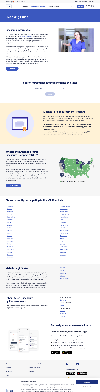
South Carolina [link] (64, 231)
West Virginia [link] (64, 249)
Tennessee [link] (63, 236)
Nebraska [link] (10, 258)
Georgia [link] (9, 225)
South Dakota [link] (64, 233)
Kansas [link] (9, 236)
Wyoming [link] (63, 255)
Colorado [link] (10, 214)
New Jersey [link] (64, 209)
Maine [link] (9, 244)
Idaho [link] (9, 228)
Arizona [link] (9, 209)
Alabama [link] (10, 206)
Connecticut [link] (11, 217)
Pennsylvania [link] (64, 225)
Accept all (87, 370)
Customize (87, 374)
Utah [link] (61, 241)
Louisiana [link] (10, 241)
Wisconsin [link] (63, 252)
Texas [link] (62, 239)
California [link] (63, 300)
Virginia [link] (62, 244)
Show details (24, 389)
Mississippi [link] (10, 249)
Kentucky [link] (10, 239)
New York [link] (63, 314)
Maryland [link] (10, 247)
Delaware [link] (10, 220)
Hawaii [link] (62, 305)
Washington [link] (64, 247)
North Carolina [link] (64, 214)
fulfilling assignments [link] (25, 37)
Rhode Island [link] (64, 228)
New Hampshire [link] (65, 206)
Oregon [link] (62, 316)
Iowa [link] (8, 233)
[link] (81, 1)
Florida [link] (9, 222)
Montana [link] (10, 255)
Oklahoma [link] (63, 222)
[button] (50, 88)
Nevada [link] (62, 311)
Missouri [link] (9, 252)
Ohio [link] (61, 220)
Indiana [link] (9, 231)
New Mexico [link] (64, 212)
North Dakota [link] (64, 217)
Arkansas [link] (10, 212)
